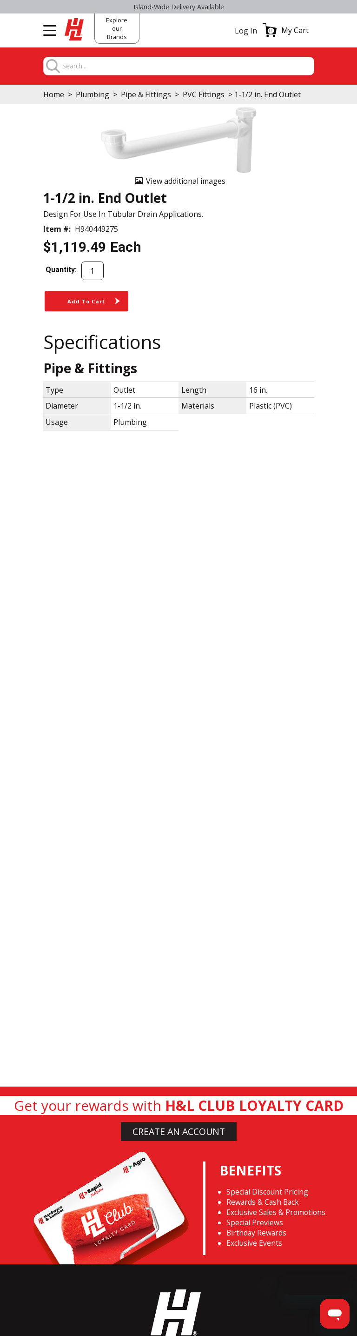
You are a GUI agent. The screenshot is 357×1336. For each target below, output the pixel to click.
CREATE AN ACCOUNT (178, 1131)
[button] (285, 30)
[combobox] (187, 66)
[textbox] (187, 66)
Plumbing (92, 94)
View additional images (185, 181)
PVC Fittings (203, 94)
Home (53, 94)
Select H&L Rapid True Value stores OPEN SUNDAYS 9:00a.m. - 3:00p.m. (178, 6)
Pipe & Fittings (146, 94)
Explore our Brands (116, 28)
